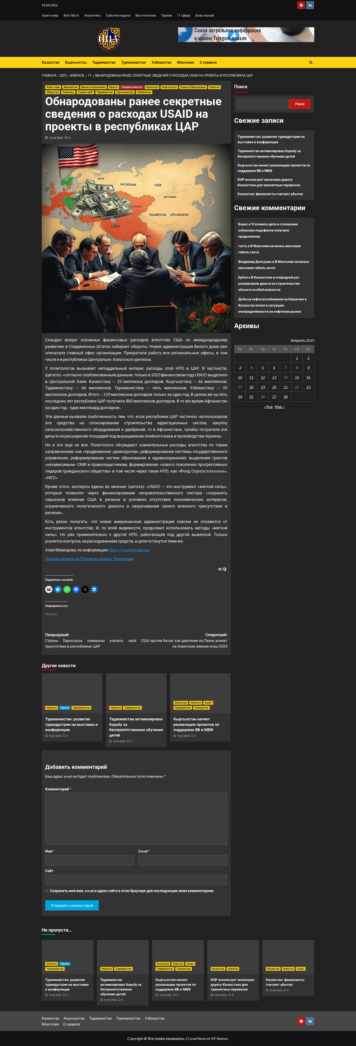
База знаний (204, 15)
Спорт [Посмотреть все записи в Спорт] (208, 702)
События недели (118, 15)
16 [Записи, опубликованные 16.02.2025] (308, 377)
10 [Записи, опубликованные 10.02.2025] (240, 377)
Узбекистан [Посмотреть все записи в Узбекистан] (144, 92)
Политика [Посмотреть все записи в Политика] (68, 92)
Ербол (243, 277)
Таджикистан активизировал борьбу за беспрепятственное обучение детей (269, 153)
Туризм (166, 15)
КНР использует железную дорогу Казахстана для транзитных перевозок (269, 182)
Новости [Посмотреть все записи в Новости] (215, 87)
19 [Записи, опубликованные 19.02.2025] (263, 387)
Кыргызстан (76, 62)
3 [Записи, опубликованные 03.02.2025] (240, 367)
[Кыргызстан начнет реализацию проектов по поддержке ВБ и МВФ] (200, 693)
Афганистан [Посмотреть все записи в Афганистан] (71, 87)
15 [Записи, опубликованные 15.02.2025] (297, 377)
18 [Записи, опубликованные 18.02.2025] (251, 387)
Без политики (146, 15)
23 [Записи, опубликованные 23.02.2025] (308, 387)
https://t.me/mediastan (129, 549)
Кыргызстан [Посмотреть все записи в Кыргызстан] (169, 87)
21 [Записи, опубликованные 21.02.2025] (286, 387)
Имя (50, 851)
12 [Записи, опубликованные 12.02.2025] (263, 377)
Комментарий (58, 789)
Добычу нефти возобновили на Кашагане (271, 299)
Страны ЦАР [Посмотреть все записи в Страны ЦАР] (85, 92)
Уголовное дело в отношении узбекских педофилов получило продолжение (268, 230)
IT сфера (183, 15)
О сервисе (208, 62)
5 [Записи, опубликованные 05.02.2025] (263, 367)
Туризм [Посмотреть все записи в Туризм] (64, 707)
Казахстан (50, 62)
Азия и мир (50, 15)
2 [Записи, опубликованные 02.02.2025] (308, 358)
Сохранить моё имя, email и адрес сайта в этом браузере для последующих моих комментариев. (132, 890)
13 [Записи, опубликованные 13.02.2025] (274, 377)
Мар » (279, 407)
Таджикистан (103, 62)
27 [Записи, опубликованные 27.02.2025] (274, 396)
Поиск (240, 86)
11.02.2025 (56, 137)
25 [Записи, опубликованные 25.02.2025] (251, 396)
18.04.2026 (55, 735)
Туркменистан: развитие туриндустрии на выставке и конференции (71, 724)
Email (144, 851)
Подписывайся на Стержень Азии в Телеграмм (89, 558)
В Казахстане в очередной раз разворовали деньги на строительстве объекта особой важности (269, 283)
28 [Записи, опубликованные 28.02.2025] (286, 396)
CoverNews (197, 1038)
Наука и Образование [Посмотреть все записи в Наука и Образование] (193, 87)
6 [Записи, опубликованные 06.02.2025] (274, 367)
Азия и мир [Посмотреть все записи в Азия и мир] (53, 87)
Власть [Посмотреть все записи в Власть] (113, 87)
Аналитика (92, 15)
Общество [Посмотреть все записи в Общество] (53, 92)
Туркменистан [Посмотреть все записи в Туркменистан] (124, 92)
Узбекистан (161, 62)
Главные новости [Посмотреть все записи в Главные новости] (132, 87)
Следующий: (181, 641)
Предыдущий (90, 641)
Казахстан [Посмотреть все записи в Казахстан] (152, 87)
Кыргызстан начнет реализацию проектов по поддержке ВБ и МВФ (196, 724)
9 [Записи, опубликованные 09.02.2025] (308, 367)
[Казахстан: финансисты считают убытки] (288, 957)
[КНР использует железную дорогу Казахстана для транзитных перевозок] (233, 957)
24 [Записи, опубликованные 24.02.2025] (240, 396)
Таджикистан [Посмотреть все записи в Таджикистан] (105, 92)
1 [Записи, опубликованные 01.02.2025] (297, 358)
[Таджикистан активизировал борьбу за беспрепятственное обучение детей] (136, 693)
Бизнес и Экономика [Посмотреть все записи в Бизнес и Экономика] (94, 87)
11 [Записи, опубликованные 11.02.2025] (251, 377)
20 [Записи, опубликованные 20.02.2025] (274, 387)
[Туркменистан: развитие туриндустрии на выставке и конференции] (72, 693)
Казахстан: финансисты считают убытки (270, 194)
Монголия (185, 62)
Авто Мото (71, 15)
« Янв (268, 407)
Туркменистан (133, 62)
